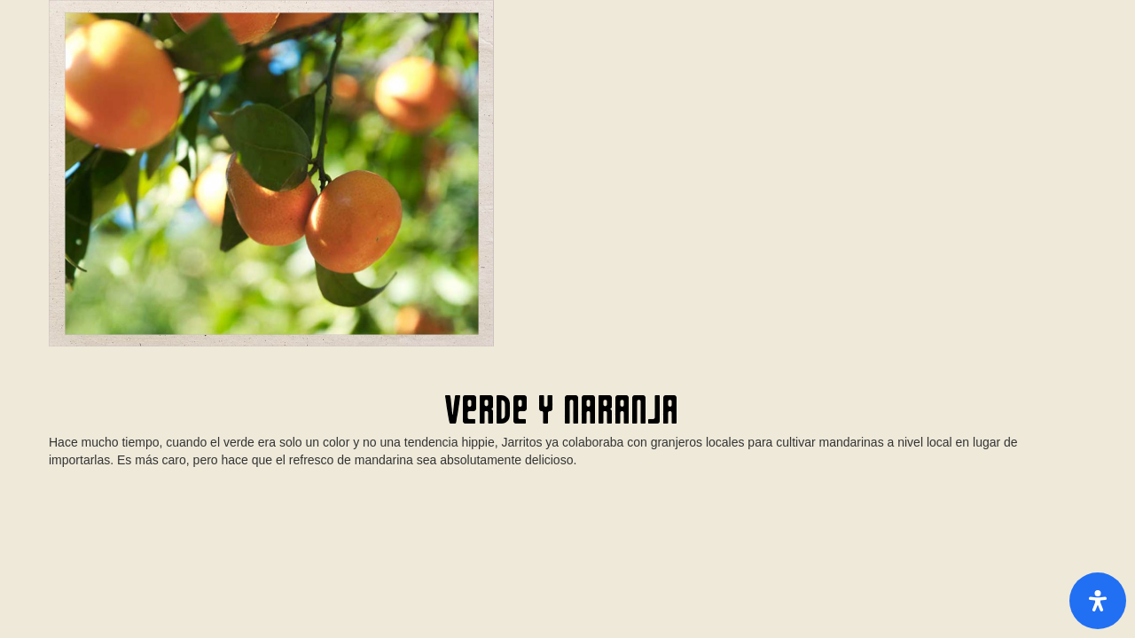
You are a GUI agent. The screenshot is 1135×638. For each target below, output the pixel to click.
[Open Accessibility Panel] (1097, 600)
